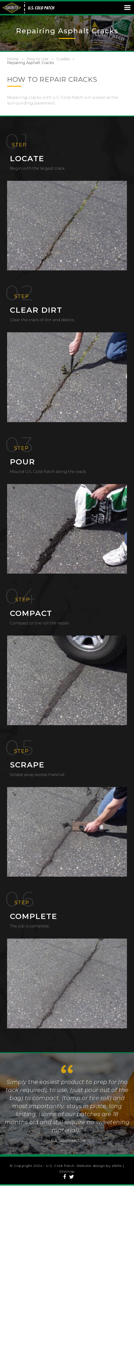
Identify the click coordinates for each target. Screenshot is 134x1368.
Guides (63, 59)
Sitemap (67, 1171)
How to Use (37, 59)
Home (13, 59)
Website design (90, 1166)
